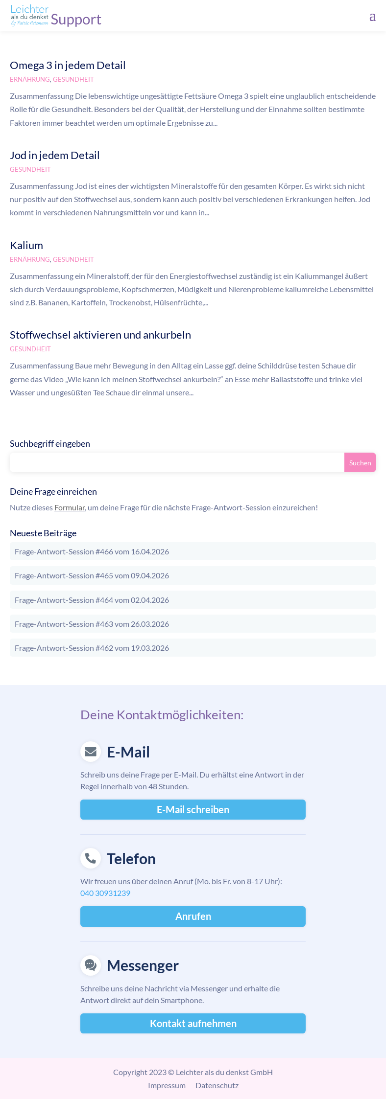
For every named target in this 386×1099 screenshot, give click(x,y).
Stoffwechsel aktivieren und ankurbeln (100, 334)
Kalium (26, 245)
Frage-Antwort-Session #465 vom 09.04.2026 (92, 575)
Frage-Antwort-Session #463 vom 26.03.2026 (92, 623)
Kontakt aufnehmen (193, 1023)
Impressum (167, 1085)
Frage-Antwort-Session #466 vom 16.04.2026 (92, 551)
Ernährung (30, 79)
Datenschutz (217, 1085)
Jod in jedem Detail (55, 154)
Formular (69, 507)
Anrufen (193, 916)
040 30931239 (105, 892)
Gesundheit (73, 79)
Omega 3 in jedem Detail (68, 64)
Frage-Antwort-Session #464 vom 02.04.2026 (92, 599)
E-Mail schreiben (193, 809)
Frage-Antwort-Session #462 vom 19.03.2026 (92, 647)
